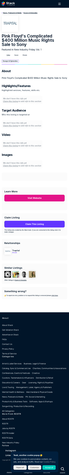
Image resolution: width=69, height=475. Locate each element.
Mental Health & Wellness (13, 392)
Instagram (10, 450)
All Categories (8, 411)
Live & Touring (8, 387)
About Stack (7, 325)
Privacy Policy (8, 349)
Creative (36, 373)
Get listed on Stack (10, 330)
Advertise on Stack (10, 334)
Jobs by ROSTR (8, 428)
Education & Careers (11, 382)
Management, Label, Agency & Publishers (34, 387)
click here (54, 295)
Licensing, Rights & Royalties (40, 382)
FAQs (4, 339)
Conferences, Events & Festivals (16, 373)
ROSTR (5, 423)
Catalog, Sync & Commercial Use (16, 368)
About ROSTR (8, 419)
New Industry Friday (10, 442)
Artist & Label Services (12, 363)
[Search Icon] (63, 469)
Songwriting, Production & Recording (18, 406)
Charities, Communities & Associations (49, 368)
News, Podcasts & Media (12, 13)
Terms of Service (9, 353)
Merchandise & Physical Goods (39, 392)
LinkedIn (9, 455)
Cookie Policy (49, 462)
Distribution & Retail (44, 378)
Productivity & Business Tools (14, 401)
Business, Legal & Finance (35, 363)
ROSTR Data (7, 438)
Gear (24, 382)
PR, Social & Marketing (35, 396)
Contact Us (7, 344)
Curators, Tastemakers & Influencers (18, 378)
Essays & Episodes (30, 13)
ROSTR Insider (8, 433)
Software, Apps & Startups (41, 401)
